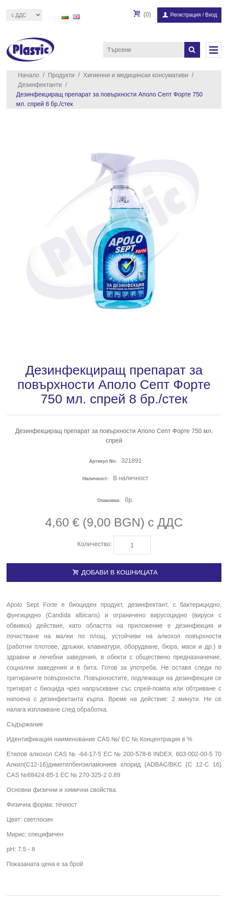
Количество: (94, 543)
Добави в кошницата (114, 572)
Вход (211, 15)
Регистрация (185, 15)
